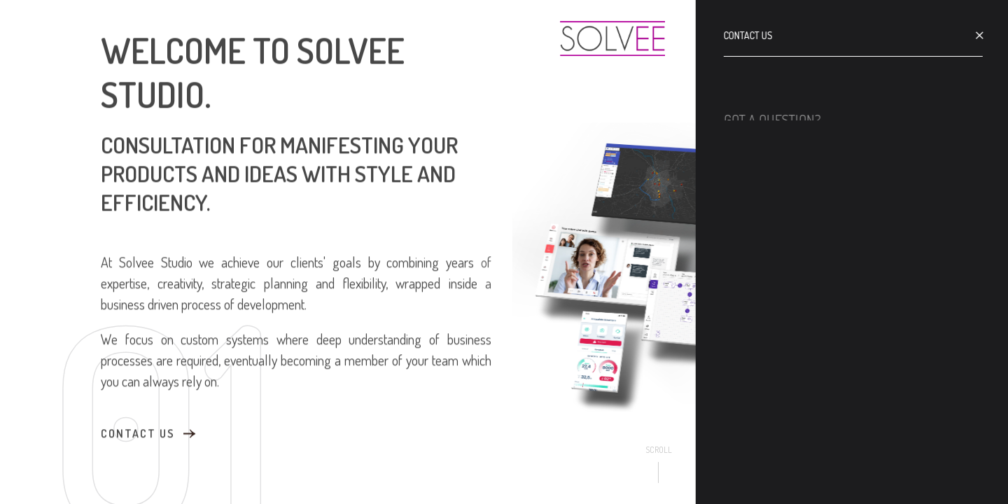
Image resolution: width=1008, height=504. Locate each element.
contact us (138, 433)
